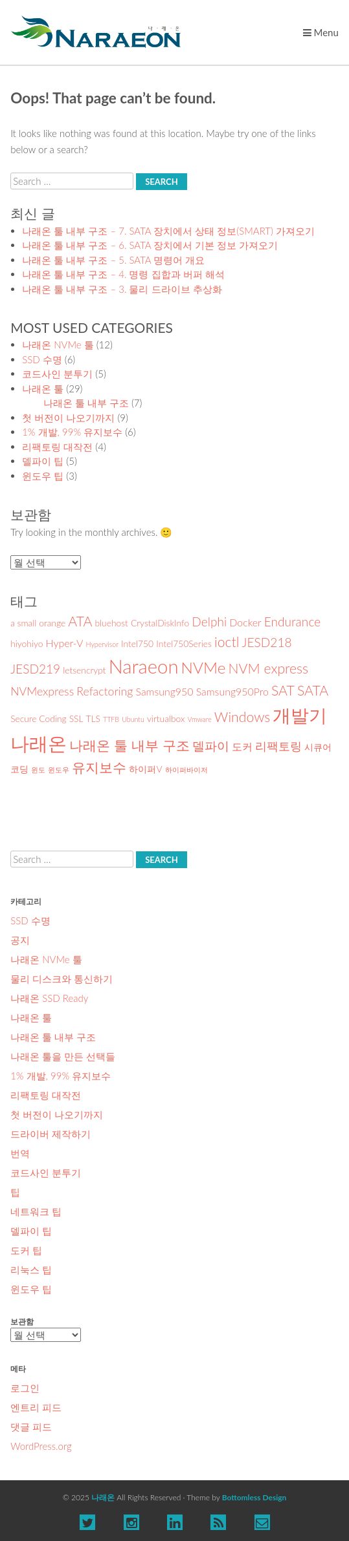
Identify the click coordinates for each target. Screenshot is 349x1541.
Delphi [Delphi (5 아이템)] (209, 621)
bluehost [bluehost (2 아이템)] (111, 622)
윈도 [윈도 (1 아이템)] (38, 769)
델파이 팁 (42, 461)
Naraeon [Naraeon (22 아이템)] (144, 666)
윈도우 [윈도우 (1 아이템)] (58, 769)
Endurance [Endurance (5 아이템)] (292, 621)
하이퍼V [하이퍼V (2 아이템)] (145, 768)
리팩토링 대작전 (57, 446)
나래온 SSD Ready (49, 998)
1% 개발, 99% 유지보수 (72, 432)
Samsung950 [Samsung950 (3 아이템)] (164, 691)
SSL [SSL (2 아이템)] (76, 718)
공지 (20, 940)
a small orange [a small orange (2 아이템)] (37, 622)
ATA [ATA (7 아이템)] (80, 621)
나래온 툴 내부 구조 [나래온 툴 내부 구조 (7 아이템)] (129, 745)
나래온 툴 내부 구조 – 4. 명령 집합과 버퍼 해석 (123, 274)
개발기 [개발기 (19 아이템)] (300, 715)
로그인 (24, 1388)
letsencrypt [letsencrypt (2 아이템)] (84, 669)
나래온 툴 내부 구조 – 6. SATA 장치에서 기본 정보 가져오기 (150, 245)
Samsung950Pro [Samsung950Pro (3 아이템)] (232, 691)
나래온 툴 (42, 388)
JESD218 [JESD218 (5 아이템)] (267, 642)
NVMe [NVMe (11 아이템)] (203, 667)
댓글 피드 (31, 1426)
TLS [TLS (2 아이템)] (93, 718)
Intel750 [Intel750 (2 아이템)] (137, 643)
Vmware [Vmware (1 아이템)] (200, 719)
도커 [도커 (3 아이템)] (242, 746)
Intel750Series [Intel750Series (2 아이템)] (184, 643)
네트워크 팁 (36, 1211)
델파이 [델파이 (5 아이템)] (210, 745)
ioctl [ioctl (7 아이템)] (227, 641)
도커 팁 (26, 1250)
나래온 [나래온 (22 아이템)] (38, 743)
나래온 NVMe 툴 (58, 344)
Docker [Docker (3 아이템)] (245, 622)
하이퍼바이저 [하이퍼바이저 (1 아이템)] (186, 769)
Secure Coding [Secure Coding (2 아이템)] (38, 718)
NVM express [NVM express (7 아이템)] (269, 668)
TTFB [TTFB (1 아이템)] (111, 719)
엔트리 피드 (36, 1407)
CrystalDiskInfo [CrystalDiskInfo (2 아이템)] (160, 622)
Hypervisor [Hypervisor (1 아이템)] (102, 644)
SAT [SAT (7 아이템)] (283, 690)
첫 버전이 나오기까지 (68, 417)
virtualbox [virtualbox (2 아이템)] (166, 718)
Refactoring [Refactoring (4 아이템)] (104, 691)
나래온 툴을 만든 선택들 (62, 1056)
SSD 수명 (42, 359)
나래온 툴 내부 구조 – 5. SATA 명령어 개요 (113, 260)
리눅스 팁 (31, 1269)
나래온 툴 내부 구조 (86, 403)
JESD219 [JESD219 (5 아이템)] (35, 668)
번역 (20, 1153)
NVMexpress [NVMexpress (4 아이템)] (42, 691)
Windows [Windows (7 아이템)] (242, 716)
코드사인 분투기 (57, 373)
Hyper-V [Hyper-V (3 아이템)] (65, 643)
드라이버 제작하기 (50, 1134)
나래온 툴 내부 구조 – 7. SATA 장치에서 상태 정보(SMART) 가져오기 (168, 231)
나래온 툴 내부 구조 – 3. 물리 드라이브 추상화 (121, 289)
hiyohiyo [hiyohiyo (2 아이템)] (26, 643)
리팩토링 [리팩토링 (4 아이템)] (278, 746)
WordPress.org (40, 1446)
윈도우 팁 (42, 476)
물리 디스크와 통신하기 (61, 978)
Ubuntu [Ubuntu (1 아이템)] (133, 719)
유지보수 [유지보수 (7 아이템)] (99, 767)
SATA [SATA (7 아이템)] (312, 690)
